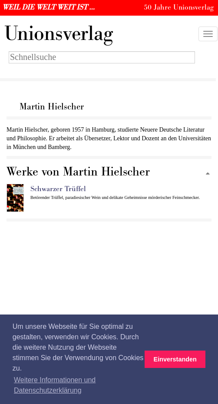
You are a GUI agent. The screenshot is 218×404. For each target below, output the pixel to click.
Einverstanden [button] (175, 359)
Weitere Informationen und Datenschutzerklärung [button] (55, 385)
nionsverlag (58, 34)
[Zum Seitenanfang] (207, 174)
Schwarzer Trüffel (58, 189)
